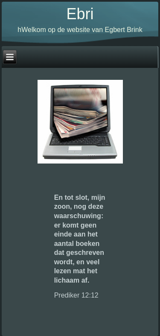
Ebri (79, 14)
